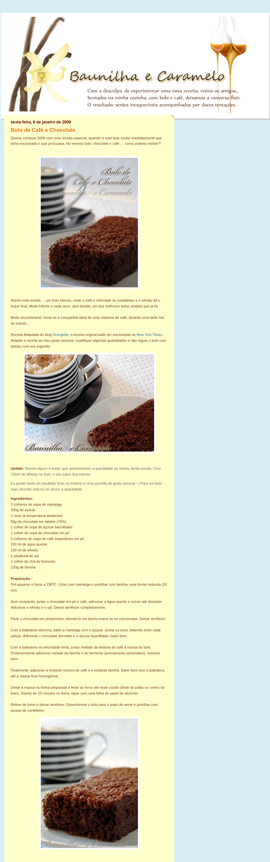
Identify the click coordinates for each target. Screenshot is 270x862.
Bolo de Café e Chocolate (43, 130)
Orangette (61, 335)
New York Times (149, 335)
